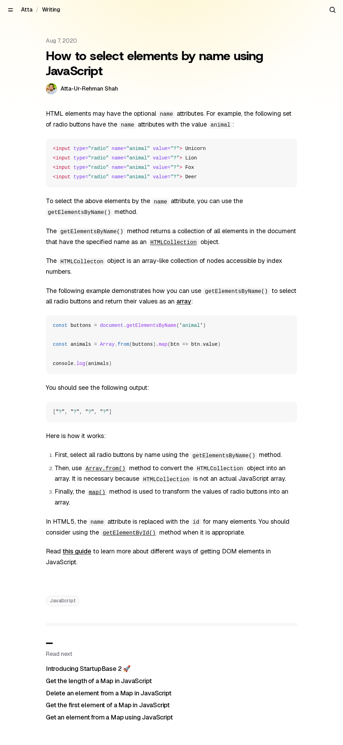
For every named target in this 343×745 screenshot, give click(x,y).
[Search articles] (332, 9)
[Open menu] (10, 9)
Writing (51, 9)
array (183, 301)
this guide (77, 551)
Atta (26, 9)
